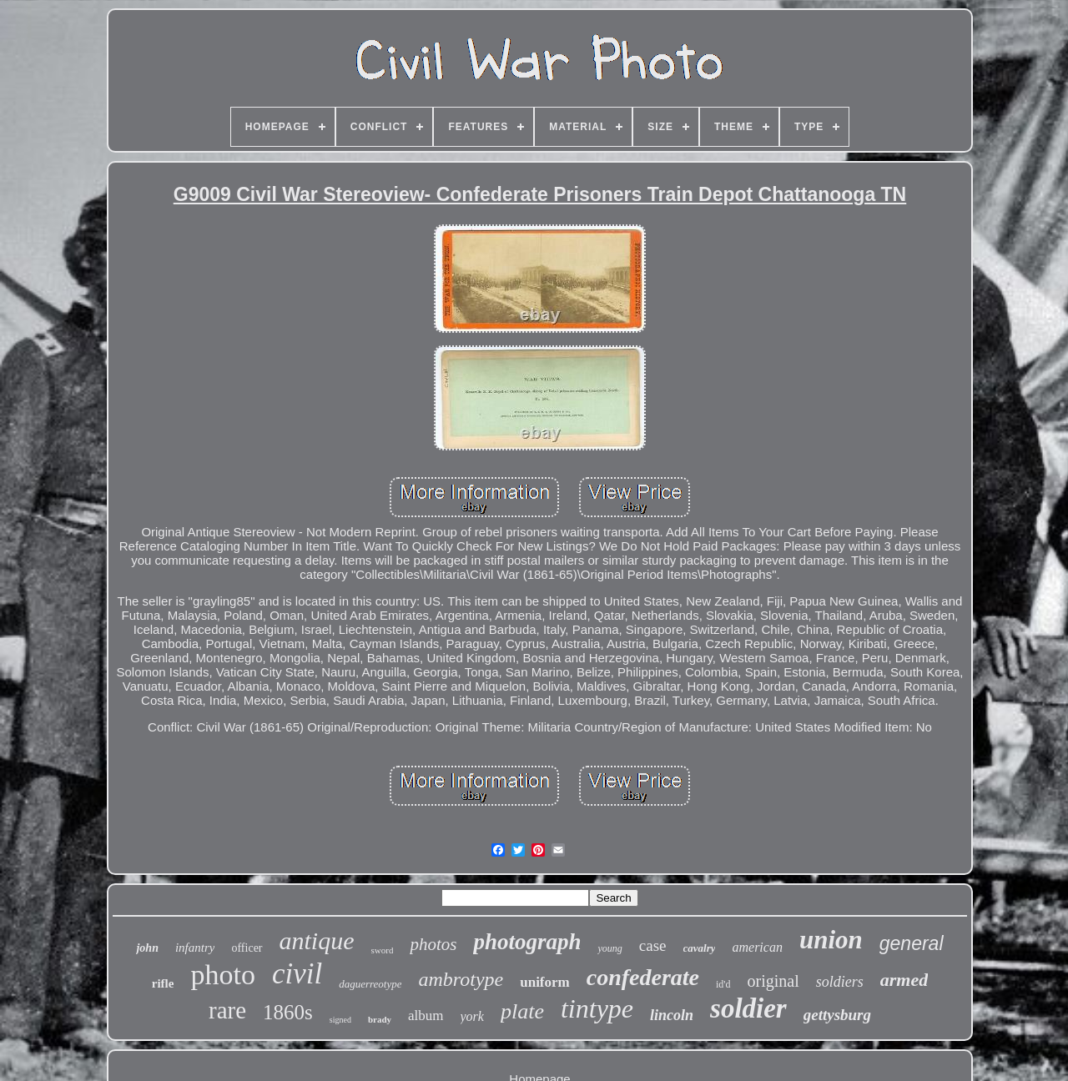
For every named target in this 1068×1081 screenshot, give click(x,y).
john (147, 948)
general (911, 943)
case (653, 945)
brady (379, 1019)
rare (227, 1010)
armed (904, 979)
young (609, 948)
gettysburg (837, 1014)
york (472, 1016)
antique (317, 940)
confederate (643, 977)
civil (297, 974)
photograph (527, 941)
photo (222, 974)
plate (522, 1011)
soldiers (840, 981)
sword (382, 950)
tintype (597, 1008)
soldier (748, 1008)
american (757, 947)
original (773, 981)
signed (340, 1019)
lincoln (671, 1015)
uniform (545, 982)
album (426, 1015)
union (831, 939)
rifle (163, 983)
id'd (723, 984)
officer (246, 948)
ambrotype (460, 979)
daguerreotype (370, 984)
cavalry (699, 948)
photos (433, 944)
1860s (288, 1012)
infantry (195, 947)
